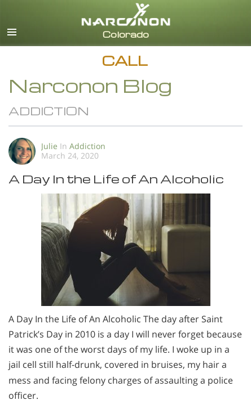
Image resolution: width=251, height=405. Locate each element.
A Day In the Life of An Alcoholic (116, 178)
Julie (49, 146)
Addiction (87, 146)
